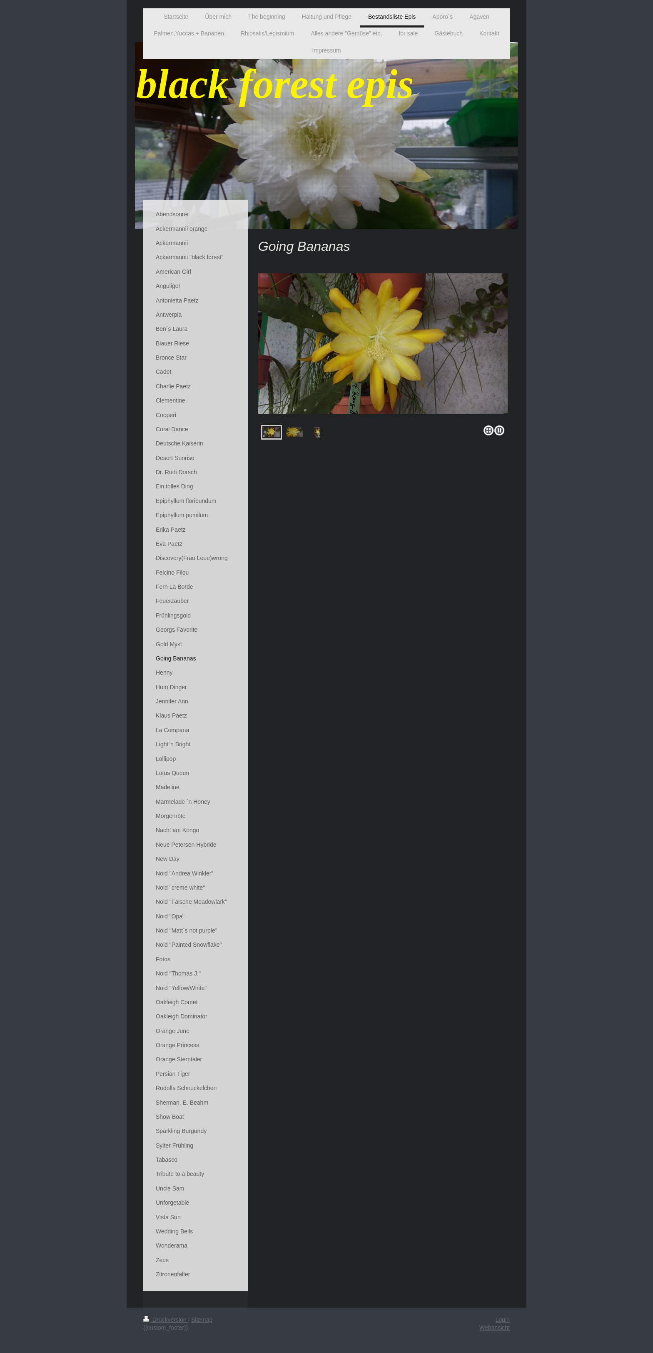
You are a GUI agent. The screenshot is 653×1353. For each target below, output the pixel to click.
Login (503, 1319)
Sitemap (201, 1319)
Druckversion (165, 1319)
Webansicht (494, 1327)
